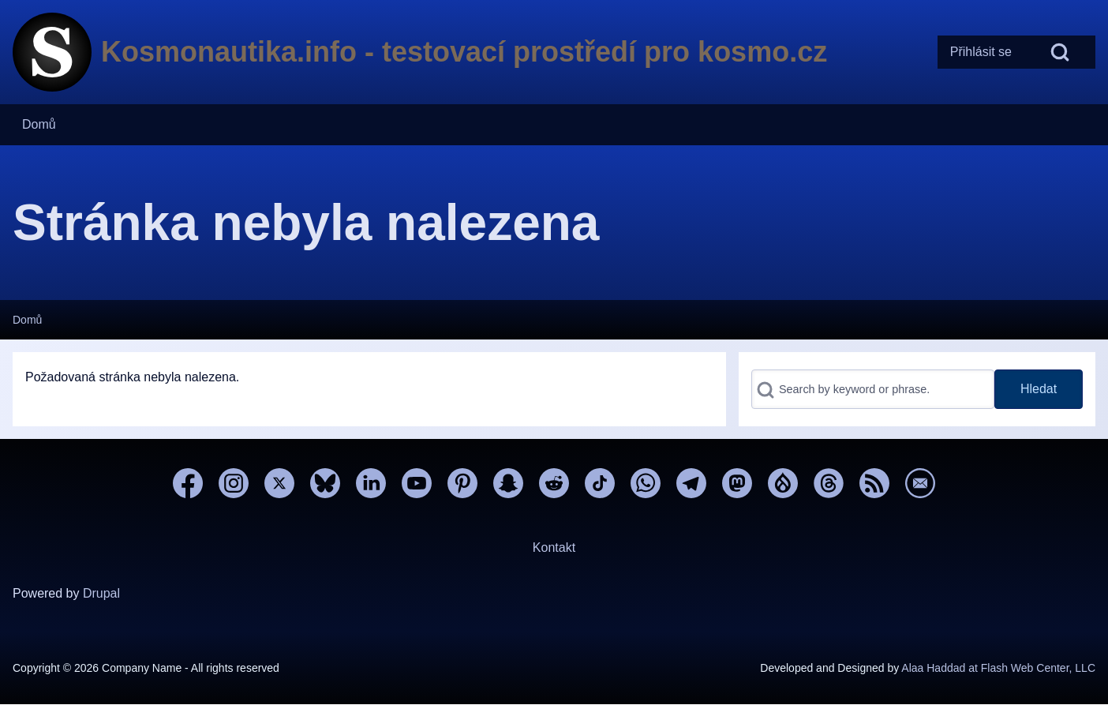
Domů (27, 319)
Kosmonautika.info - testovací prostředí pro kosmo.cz (464, 52)
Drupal (101, 593)
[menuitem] (981, 52)
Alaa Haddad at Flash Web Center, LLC (998, 668)
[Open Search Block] (1059, 52)
